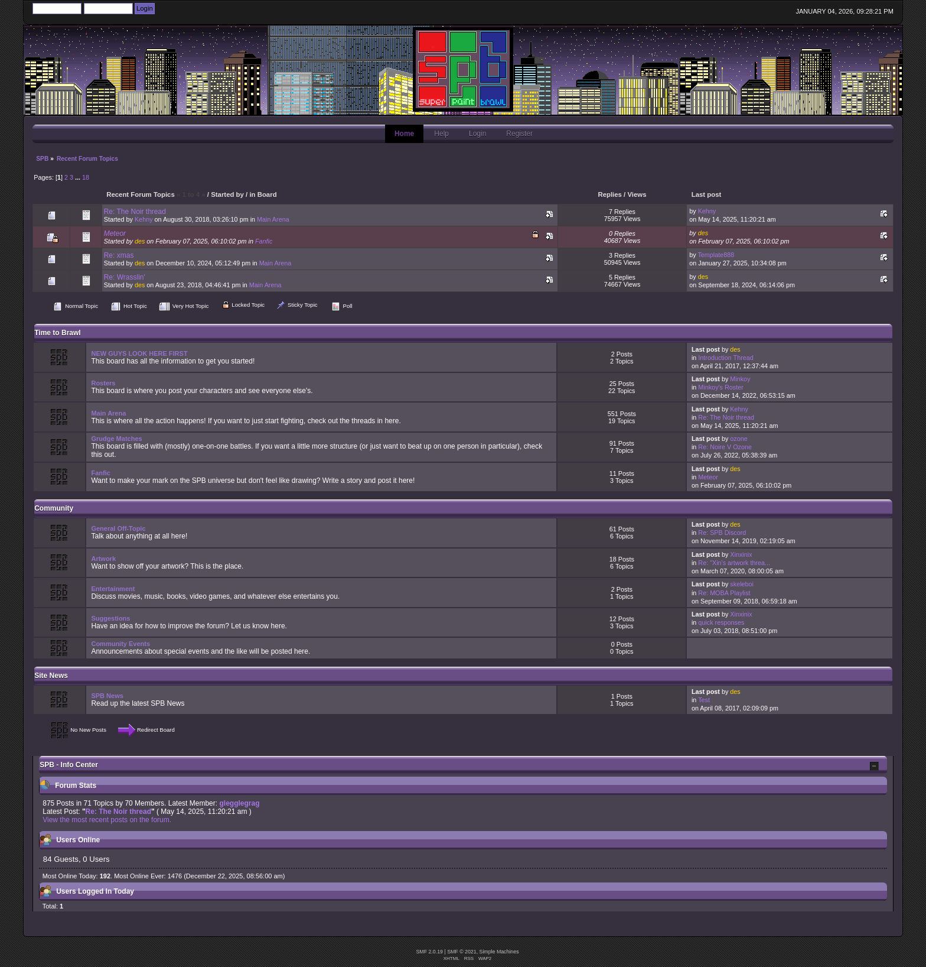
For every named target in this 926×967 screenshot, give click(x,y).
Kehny (144, 219)
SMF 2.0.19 (429, 952)
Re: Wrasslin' (124, 277)
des (140, 241)
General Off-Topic (118, 528)
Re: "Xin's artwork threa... (734, 562)
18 (85, 177)
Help (441, 133)
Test (704, 699)
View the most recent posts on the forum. (107, 820)
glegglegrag (239, 803)
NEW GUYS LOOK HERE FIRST (139, 353)
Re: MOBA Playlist (724, 592)
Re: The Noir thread (135, 211)
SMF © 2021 (462, 952)
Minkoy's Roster (720, 387)
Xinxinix (741, 554)
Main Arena (273, 219)
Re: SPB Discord (722, 532)
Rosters (103, 383)
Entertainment (113, 588)
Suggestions (110, 618)
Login (477, 133)
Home (404, 133)
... (78, 177)
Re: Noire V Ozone (725, 446)
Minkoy (740, 378)
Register (519, 133)
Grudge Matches (116, 438)
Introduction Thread (725, 357)
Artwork (103, 558)
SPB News (107, 695)
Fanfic (263, 241)
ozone (738, 438)
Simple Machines (499, 952)
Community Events (120, 643)
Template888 (715, 254)
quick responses (721, 622)
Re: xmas (119, 255)
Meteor (115, 233)
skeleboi (742, 584)
